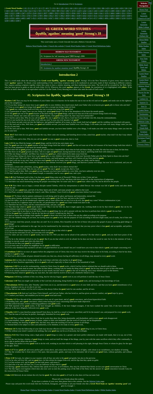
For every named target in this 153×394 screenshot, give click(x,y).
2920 (62, 13)
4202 (106, 16)
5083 (118, 18)
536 (126, 8)
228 (89, 8)
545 (11, 11)
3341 (101, 13)
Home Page (24, 390)
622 (30, 11)
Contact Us (144, 99)
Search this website (56, 46)
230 (93, 8)
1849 (6, 13)
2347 (23, 13)
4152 (101, 16)
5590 (17, 21)
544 (7, 11)
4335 (6, 18)
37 (43, 8)
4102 (84, 16)
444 (112, 8)
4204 (118, 16)
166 (71, 8)
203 (75, 8)
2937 (79, 13)
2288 (18, 13)
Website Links (94, 381)
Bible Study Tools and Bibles (143, 67)
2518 (34, 13)
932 (62, 11)
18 (25, 8)
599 (16, 11)
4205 (123, 16)
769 (39, 11)
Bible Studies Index (108, 390)
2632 (40, 13)
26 (32, 8)
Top (150, 3)
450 (116, 8)
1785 (129, 11)
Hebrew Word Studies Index (37, 46)
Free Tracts (144, 118)
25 (29, 8)
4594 (68, 18)
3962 (62, 16)
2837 (45, 13)
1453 (107, 11)
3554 (129, 13)
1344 (101, 11)
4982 (101, 18)
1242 (84, 11)
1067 (68, 11)
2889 (51, 13)
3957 (56, 16)
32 (40, 8)
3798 (40, 16)
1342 (90, 11)
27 (36, 8)
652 (34, 11)
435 (107, 8)
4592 (62, 18)
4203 (112, 16)
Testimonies (143, 114)
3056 (84, 13)
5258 (6, 21)
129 (61, 8)
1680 (123, 11)
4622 (73, 18)
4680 (84, 18)
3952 (51, 16)
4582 (56, 18)
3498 (118, 13)
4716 (90, 18)
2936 (73, 13)
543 (130, 8)
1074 (73, 11)
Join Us (144, 106)
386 (103, 8)
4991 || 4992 (109, 18)
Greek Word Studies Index (76, 46)
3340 (95, 13)
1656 (118, 11)
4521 (34, 18)
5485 (12, 21)
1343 (95, 11)
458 (121, 8)
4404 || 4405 (20, 18)
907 (48, 11)
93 (54, 8)
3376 (106, 13)
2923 (68, 13)
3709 (34, 16)
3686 (18, 16)
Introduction (63, 4)
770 (44, 11)
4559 (40, 18)
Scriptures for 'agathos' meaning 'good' (58, 68)
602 (25, 11)
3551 (123, 13)
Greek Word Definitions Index (99, 46)
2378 (29, 13)
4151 (95, 16)
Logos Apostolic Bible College (144, 24)
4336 (12, 18)
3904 (45, 16)
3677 (12, 16)
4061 (73, 16)
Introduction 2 (46, 64)
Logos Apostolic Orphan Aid (143, 33)
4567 (51, 18)
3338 (90, 13)
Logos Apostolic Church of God (143, 15)
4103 (90, 16)
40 (47, 8)
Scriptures (78, 4)
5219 (129, 18)
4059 (68, 16)
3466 (112, 13)
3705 (29, 16)
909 (57, 11)
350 (98, 8)
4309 (129, 16)
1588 (112, 11)
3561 (6, 16)
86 (58, 8)
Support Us (144, 103)
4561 (45, 18)
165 (66, 8)
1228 (79, 11)
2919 (56, 13)
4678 (79, 18)
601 (21, 11)
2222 (12, 13)
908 (53, 11)
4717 (95, 18)
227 (84, 8)
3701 (23, 16)
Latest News (144, 110)
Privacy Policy (143, 144)
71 (50, 8)
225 (80, 8)
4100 (79, 16)
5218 (123, 18)
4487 (29, 18)
